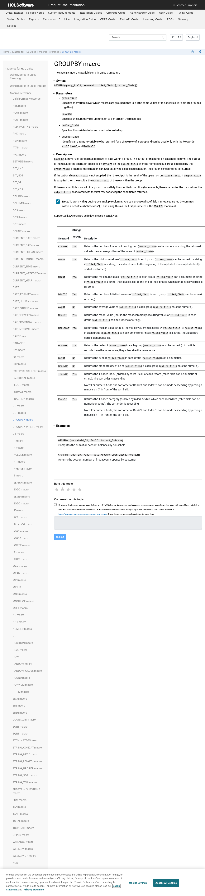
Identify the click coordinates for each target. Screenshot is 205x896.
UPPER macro (21, 834)
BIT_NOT (18, 175)
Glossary (183, 19)
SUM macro (19, 800)
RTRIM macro (21, 691)
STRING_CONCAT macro (27, 747)
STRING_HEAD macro (25, 754)
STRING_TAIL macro (25, 782)
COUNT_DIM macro (24, 719)
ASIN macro (20, 140)
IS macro (18, 475)
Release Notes (35, 12)
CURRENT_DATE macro (26, 238)
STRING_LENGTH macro (27, 761)
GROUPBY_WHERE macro (28, 426)
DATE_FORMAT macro (26, 294)
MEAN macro (20, 573)
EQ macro (18, 357)
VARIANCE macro (23, 841)
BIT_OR (17, 182)
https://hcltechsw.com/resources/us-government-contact (83, 502)
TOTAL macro (21, 820)
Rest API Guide (129, 19)
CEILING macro (22, 196)
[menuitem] (14, 12)
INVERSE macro (22, 468)
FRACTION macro (23, 398)
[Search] (162, 37)
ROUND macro (21, 677)
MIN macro (19, 580)
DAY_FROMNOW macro (27, 322)
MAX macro (20, 566)
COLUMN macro (22, 203)
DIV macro (19, 350)
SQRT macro (20, 733)
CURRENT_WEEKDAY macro (29, 273)
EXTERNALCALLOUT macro (29, 371)
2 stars (63, 477)
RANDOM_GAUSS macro (27, 670)
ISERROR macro (22, 482)
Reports (34, 19)
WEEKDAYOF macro (24, 855)
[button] (5, 68)
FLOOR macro (21, 384)
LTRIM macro (20, 559)
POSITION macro (23, 642)
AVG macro (19, 154)
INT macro (19, 461)
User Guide (166, 12)
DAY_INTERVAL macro (26, 329)
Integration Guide (85, 19)
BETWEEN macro (23, 161)
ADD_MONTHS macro (25, 126)
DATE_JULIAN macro (25, 301)
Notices (11, 25)
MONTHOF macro (23, 601)
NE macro (18, 614)
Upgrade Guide (116, 12)
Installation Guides (90, 12)
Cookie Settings (138, 884)
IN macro (18, 447)
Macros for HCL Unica (56, 19)
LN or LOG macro (23, 524)
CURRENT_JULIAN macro (28, 252)
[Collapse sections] (192, 51)
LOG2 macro (20, 531)
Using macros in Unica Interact (28, 85)
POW (16, 656)
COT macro (19, 224)
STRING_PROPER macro (27, 768)
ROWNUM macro (23, 684)
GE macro (18, 405)
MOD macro (20, 594)
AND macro (19, 133)
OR (14, 635)
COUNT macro (21, 231)
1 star (57, 477)
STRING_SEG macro (24, 775)
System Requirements (61, 12)
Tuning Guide (185, 12)
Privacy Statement (34, 891)
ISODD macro (21, 489)
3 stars (68, 477)
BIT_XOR (18, 189)
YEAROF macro (22, 869)
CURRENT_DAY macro (26, 245)
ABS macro (19, 105)
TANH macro (20, 814)
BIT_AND (18, 168)
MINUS (17, 587)
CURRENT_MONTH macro (28, 259)
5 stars (80, 477)
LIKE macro (19, 517)
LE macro (18, 510)
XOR (15, 862)
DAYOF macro (21, 336)
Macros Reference (49, 51)
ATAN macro (20, 147)
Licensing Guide (153, 19)
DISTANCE (19, 343)
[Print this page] (200, 51)
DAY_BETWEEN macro (26, 315)
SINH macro (20, 712)
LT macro (18, 552)
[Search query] (137, 37)
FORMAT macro (22, 391)
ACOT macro (20, 119)
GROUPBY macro (71, 51)
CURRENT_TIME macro (26, 266)
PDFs (170, 19)
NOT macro (19, 622)
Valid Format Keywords (27, 98)
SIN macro (19, 705)
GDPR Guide (108, 19)
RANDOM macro (22, 663)
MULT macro (20, 608)
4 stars (74, 477)
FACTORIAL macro (24, 378)
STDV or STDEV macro (26, 740)
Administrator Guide (142, 12)
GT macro (18, 433)
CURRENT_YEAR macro (27, 280)
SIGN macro (20, 698)
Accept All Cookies (166, 884)
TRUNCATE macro (23, 828)
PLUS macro (20, 649)
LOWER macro (21, 545)
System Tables (16, 19)
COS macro (19, 210)
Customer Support (185, 4)
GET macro (19, 412)
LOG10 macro (21, 538)
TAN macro (19, 806)
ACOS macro (20, 112)
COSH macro (20, 217)
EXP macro (19, 364)
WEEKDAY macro (23, 848)
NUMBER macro (22, 628)
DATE (16, 287)
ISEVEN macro (21, 496)
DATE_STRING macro (25, 308)
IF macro (18, 440)
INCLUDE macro (22, 454)
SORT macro (20, 726)
